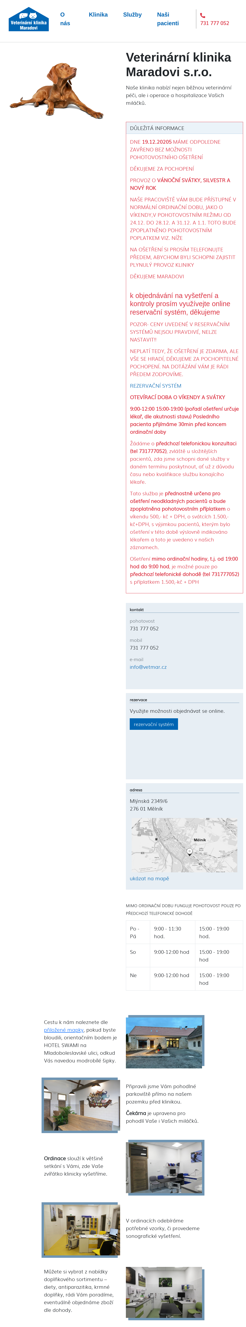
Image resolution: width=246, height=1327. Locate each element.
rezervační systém (154, 723)
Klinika (98, 14)
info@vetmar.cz (148, 666)
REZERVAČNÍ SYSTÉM (155, 385)
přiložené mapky (64, 1029)
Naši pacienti (168, 18)
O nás (65, 18)
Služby (132, 14)
